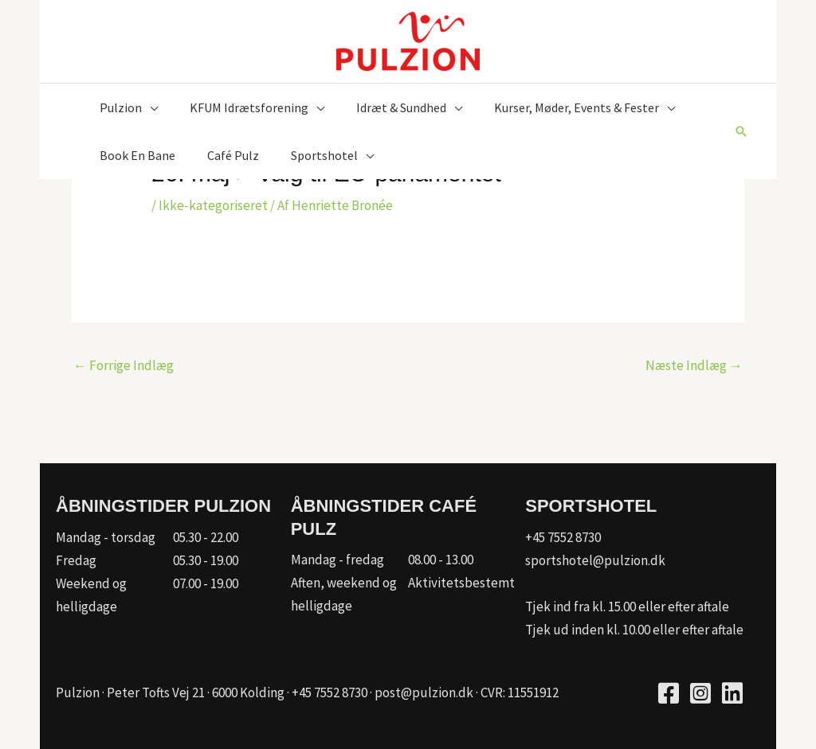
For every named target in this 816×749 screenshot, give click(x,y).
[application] (150, 107)
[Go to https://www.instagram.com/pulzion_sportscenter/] (700, 695)
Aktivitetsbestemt (461, 582)
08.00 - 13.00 (440, 559)
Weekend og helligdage (91, 595)
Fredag (76, 560)
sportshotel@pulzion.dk (595, 560)
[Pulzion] (408, 40)
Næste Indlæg (694, 365)
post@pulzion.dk (424, 692)
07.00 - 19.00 (205, 583)
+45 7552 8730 (563, 537)
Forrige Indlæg (123, 365)
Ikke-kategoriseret (213, 205)
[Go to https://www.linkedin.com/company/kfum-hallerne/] (732, 695)
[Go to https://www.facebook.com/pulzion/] (669, 695)
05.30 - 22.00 (205, 537)
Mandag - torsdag (105, 537)
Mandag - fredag (337, 559)
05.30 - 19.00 (205, 560)
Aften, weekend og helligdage (344, 594)
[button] (741, 131)
